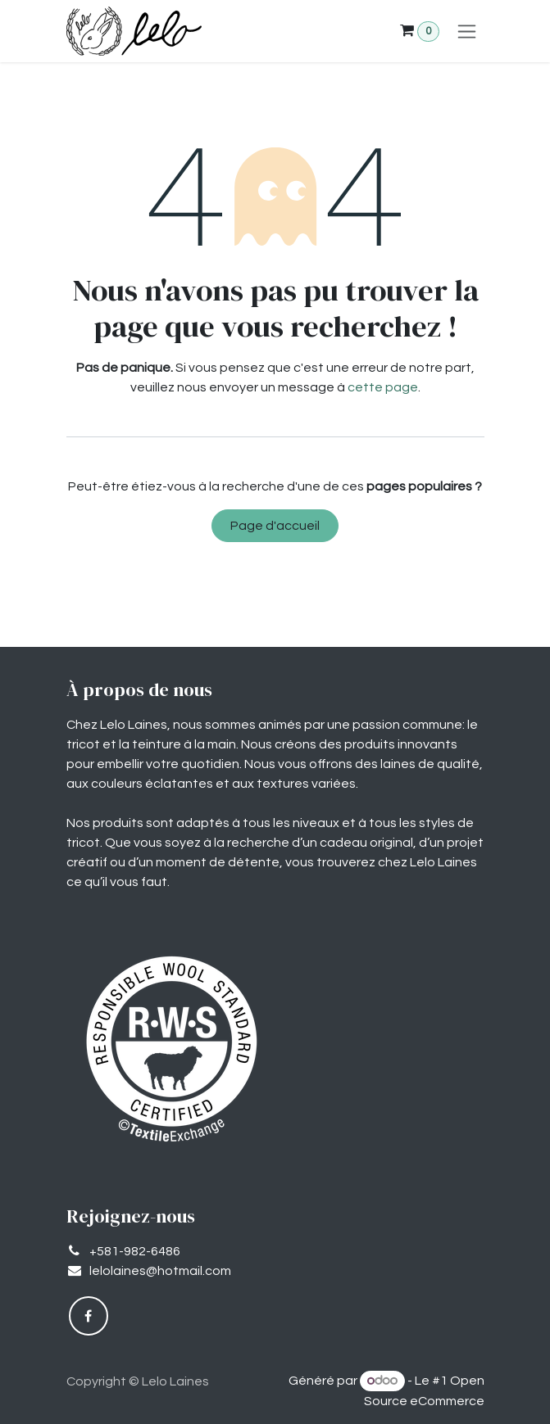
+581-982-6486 (134, 1251)
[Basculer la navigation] (466, 31)
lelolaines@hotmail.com (160, 1270)
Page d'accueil (275, 525)
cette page (383, 387)
